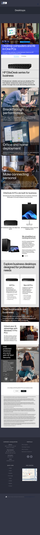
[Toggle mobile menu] (38, 4)
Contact (10, 485)
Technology (10, 475)
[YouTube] (31, 456)
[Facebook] (28, 456)
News (10, 478)
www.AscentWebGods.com (29, 496)
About (10, 470)
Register (10, 483)
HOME (10, 468)
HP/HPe (10, 480)
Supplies (10, 473)
